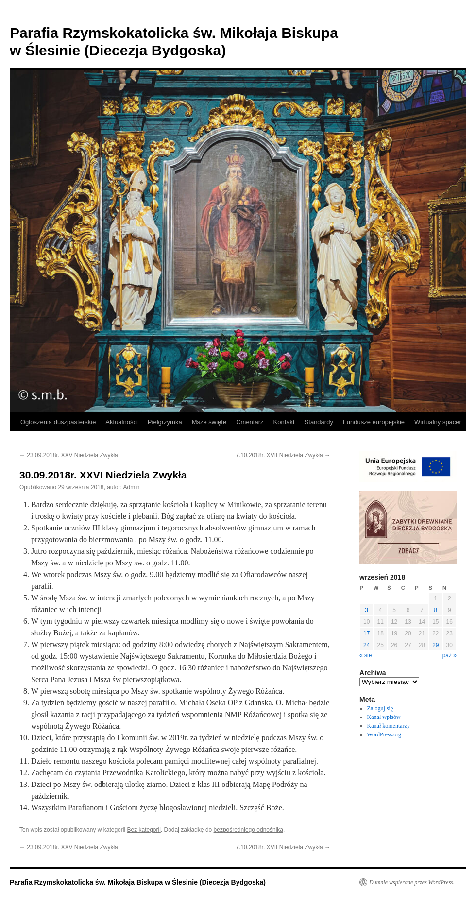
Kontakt (284, 422)
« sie (365, 655)
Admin (131, 487)
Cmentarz (249, 422)
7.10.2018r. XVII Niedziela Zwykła (283, 455)
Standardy (319, 422)
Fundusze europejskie (374, 422)
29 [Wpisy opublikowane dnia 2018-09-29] (435, 645)
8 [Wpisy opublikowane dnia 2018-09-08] (435, 610)
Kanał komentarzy (388, 725)
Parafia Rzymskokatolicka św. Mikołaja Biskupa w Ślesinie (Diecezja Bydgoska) (138, 882)
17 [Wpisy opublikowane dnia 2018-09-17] (366, 633)
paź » (449, 655)
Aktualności (121, 422)
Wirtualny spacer (437, 422)
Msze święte (209, 422)
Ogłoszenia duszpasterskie (58, 422)
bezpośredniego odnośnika (248, 829)
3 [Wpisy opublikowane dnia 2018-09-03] (366, 610)
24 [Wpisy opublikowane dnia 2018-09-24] (366, 645)
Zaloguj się (380, 708)
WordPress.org (384, 734)
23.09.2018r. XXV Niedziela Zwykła (68, 455)
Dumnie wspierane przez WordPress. (412, 882)
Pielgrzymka (165, 422)
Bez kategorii (143, 829)
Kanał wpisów (384, 717)
